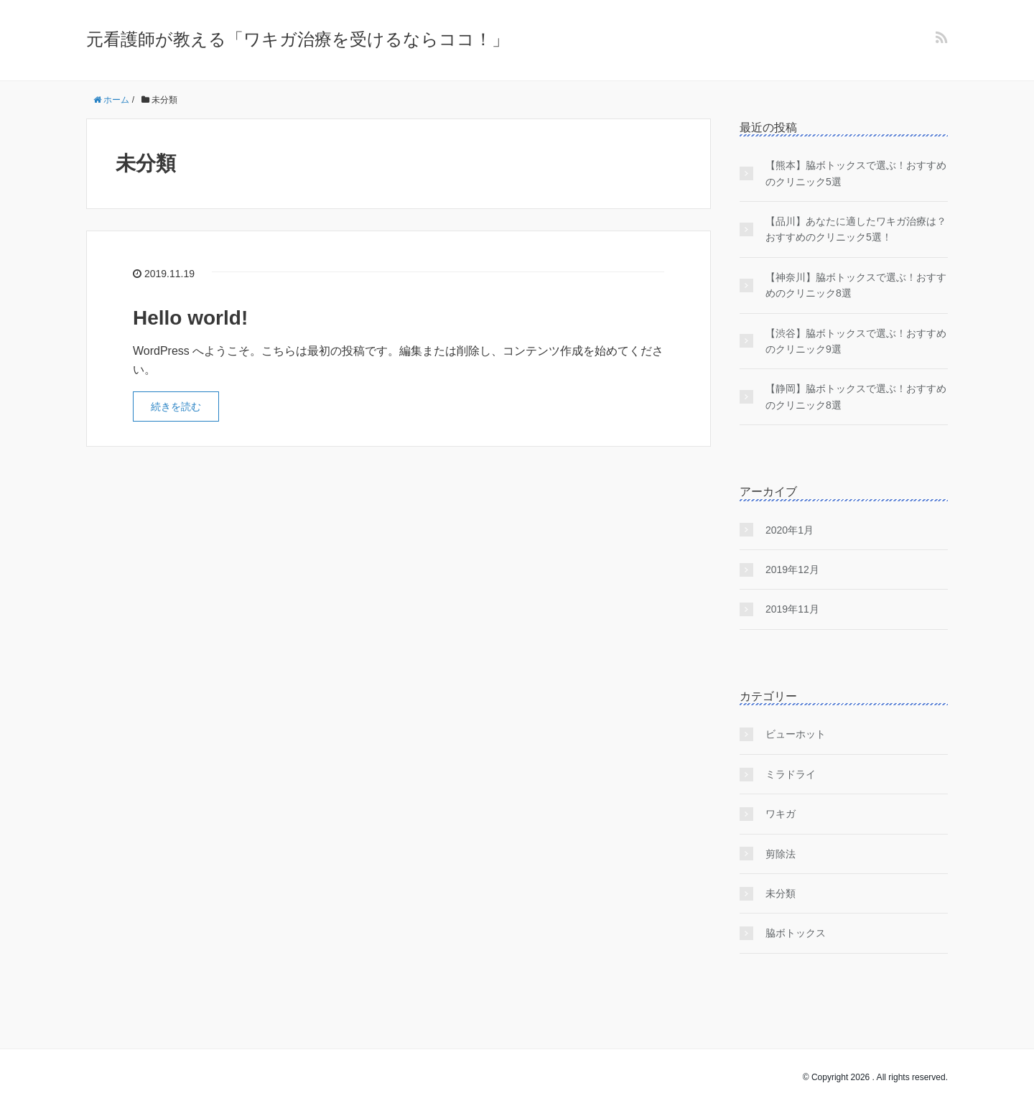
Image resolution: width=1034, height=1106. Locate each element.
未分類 (780, 893)
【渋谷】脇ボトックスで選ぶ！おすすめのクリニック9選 (855, 341)
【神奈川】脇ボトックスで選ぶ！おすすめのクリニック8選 (855, 285)
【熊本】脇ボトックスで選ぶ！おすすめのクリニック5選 (855, 173)
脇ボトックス (795, 933)
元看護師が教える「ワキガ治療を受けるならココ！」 (297, 39)
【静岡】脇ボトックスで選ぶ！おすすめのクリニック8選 (855, 396)
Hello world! (190, 318)
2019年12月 (792, 569)
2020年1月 (789, 530)
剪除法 (780, 854)
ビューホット (795, 734)
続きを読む (176, 406)
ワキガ (780, 813)
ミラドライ (790, 774)
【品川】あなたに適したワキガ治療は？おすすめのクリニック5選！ (855, 229)
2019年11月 (792, 609)
